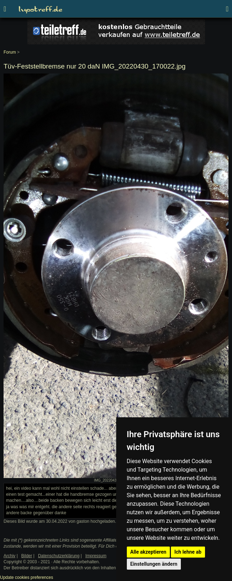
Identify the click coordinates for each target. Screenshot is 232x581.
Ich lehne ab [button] (187, 552)
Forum (10, 52)
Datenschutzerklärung (59, 555)
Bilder (26, 555)
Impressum (95, 555)
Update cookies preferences (26, 577)
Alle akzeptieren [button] (148, 552)
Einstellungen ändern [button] (154, 564)
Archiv (9, 555)
